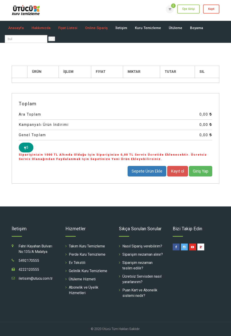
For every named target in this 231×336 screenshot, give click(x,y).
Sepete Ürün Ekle (147, 171)
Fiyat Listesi (67, 28)
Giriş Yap (200, 171)
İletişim (121, 28)
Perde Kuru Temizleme (87, 254)
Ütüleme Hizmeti (82, 279)
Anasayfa (16, 28)
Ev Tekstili (77, 262)
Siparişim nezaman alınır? (142, 254)
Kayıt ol (177, 171)
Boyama (196, 28)
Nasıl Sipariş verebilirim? (142, 246)
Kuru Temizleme (148, 28)
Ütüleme (175, 28)
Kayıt (211, 9)
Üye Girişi (188, 9)
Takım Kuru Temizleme (87, 246)
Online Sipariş (96, 28)
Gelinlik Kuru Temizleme (88, 271)
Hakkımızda (41, 28)
